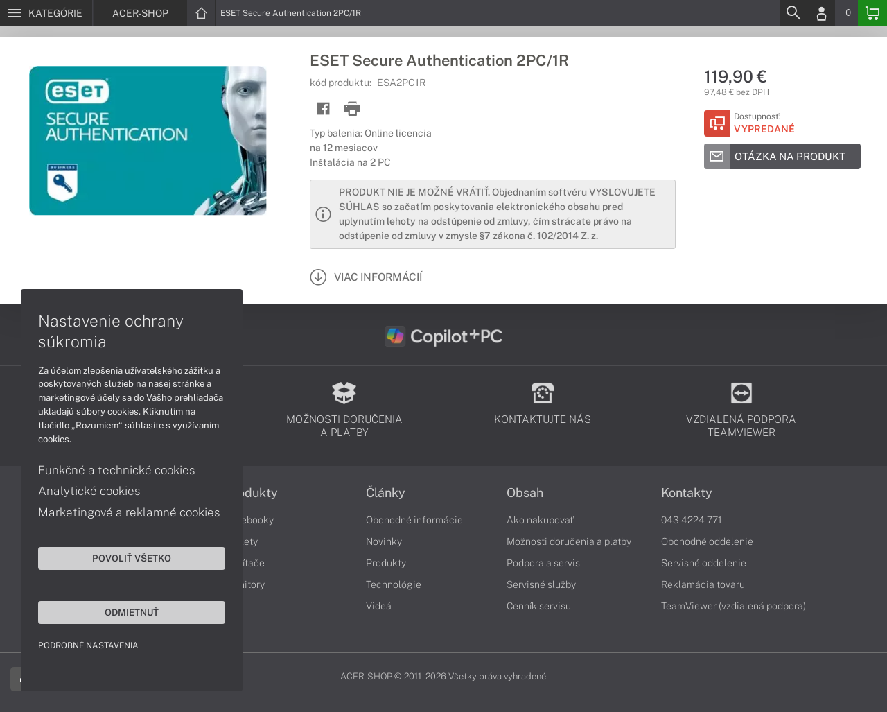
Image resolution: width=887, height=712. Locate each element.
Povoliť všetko (131, 558)
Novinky (384, 541)
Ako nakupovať (540, 520)
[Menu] (46, 13)
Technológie (393, 584)
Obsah (525, 493)
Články (385, 493)
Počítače (245, 562)
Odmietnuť (132, 612)
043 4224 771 (691, 520)
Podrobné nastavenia (88, 645)
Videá (379, 605)
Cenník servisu (539, 605)
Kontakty (686, 493)
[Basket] (872, 13)
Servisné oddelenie (703, 562)
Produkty (251, 493)
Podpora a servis (543, 562)
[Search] (793, 13)
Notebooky (249, 520)
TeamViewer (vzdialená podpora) (733, 605)
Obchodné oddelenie (707, 541)
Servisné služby (541, 584)
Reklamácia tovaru (703, 584)
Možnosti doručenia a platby (569, 541)
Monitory (245, 584)
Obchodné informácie (414, 520)
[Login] (821, 13)
